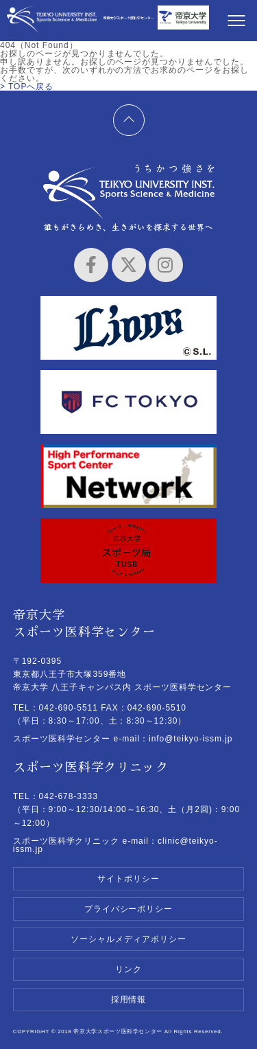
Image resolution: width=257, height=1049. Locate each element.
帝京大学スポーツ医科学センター (52, 22)
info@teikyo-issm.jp (190, 738)
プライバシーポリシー (128, 909)
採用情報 (129, 999)
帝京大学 (183, 22)
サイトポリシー (128, 879)
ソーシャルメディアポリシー (128, 939)
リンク (128, 969)
